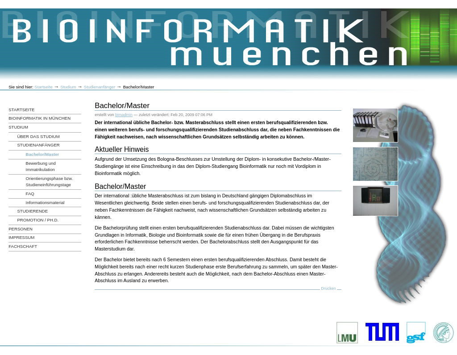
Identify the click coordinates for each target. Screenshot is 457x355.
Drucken (328, 288)
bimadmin (124, 115)
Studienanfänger (99, 86)
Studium (68, 86)
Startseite (43, 86)
